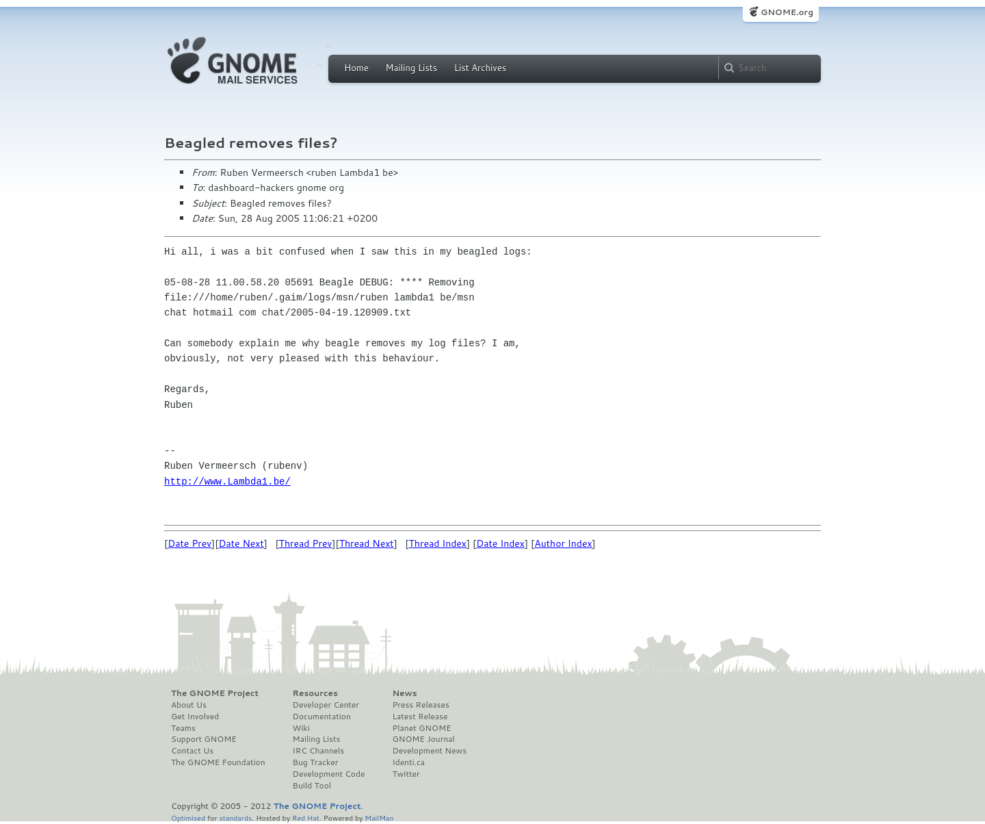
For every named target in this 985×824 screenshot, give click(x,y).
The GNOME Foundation (218, 762)
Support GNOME (204, 739)
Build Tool (312, 785)
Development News (429, 750)
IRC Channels (319, 750)
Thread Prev (305, 543)
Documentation (322, 716)
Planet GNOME (421, 728)
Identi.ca (408, 762)
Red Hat (305, 817)
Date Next (240, 543)
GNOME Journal (423, 739)
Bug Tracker (316, 762)
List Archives (480, 68)
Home (356, 68)
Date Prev (189, 543)
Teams (183, 728)
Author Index (563, 543)
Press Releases (420, 704)
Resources (315, 693)
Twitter (405, 774)
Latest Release (419, 716)
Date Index (500, 543)
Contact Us (192, 750)
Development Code (329, 774)
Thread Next (366, 543)
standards (235, 817)
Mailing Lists (411, 68)
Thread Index (438, 543)
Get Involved (195, 716)
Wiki (301, 728)
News (404, 693)
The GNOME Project (215, 693)
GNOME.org (787, 12)
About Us (189, 704)
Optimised (188, 817)
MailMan (379, 817)
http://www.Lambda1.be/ (227, 481)
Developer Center (326, 704)
